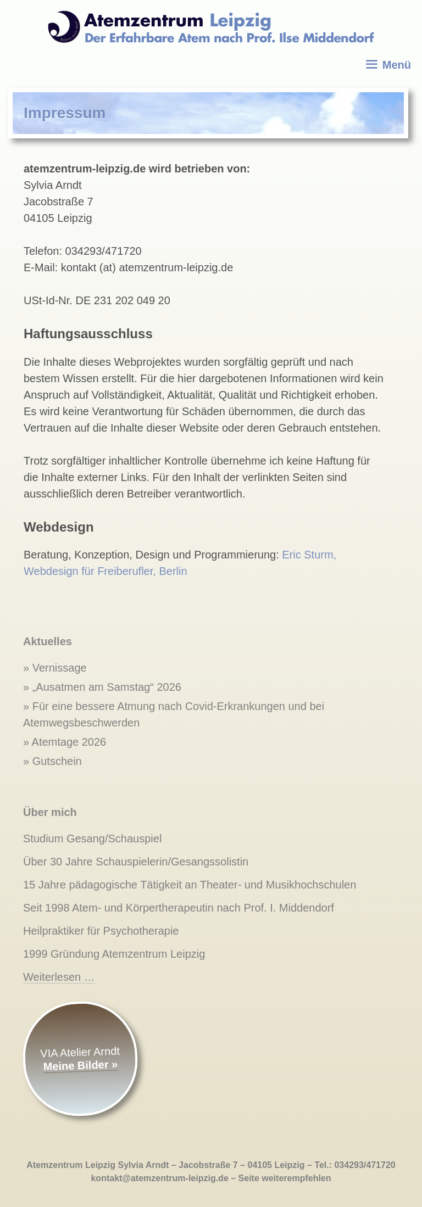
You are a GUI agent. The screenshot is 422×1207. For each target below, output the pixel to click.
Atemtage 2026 (69, 742)
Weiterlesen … (59, 977)
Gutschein (57, 761)
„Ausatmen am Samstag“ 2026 (106, 687)
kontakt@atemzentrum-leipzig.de (159, 1178)
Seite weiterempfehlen (284, 1178)
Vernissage (59, 668)
